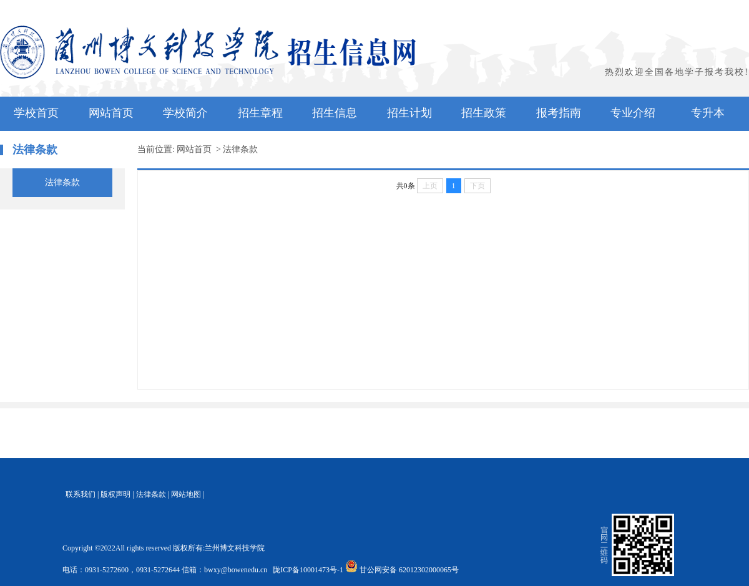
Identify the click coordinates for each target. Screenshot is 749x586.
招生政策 (483, 113)
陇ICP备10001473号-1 (307, 569)
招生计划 (409, 113)
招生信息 (334, 113)
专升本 (708, 113)
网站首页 (111, 113)
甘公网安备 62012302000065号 (403, 569)
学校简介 (185, 113)
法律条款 (62, 182)
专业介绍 (632, 113)
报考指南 (558, 113)
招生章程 (260, 113)
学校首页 (36, 113)
